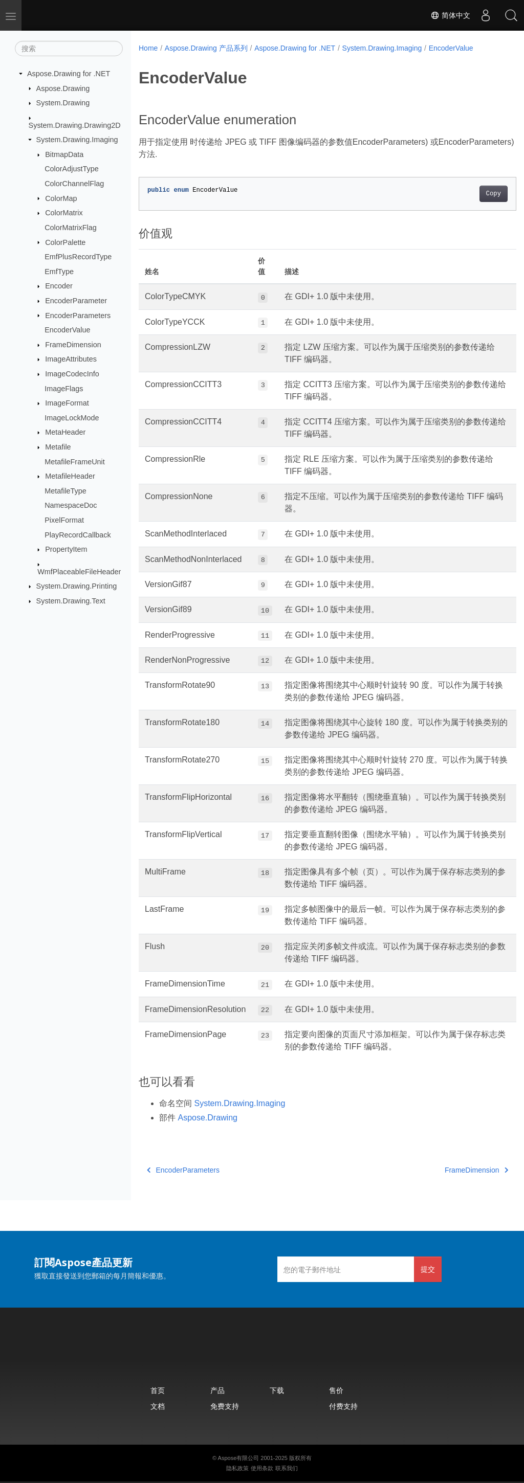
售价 (336, 1390)
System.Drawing (63, 103)
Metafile (58, 447)
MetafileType (65, 491)
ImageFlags (64, 388)
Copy (467, 193)
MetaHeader (65, 432)
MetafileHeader (70, 476)
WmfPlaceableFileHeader (79, 572)
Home (148, 48)
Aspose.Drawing (63, 88)
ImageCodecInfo (72, 374)
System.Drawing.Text (70, 601)
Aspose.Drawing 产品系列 (206, 48)
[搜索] (69, 48)
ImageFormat (67, 403)
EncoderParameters (78, 315)
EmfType (59, 271)
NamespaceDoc (71, 505)
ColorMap (61, 198)
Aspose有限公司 (238, 1458)
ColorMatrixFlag (71, 227)
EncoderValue (67, 330)
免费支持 (224, 1406)
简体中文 (450, 15)
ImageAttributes (71, 359)
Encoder (59, 286)
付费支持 (343, 1406)
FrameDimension (73, 345)
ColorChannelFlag (74, 183)
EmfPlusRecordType (78, 257)
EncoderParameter (76, 301)
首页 (157, 1390)
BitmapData (64, 154)
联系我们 (286, 1468)
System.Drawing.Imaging (77, 140)
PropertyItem (66, 549)
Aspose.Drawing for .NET (68, 74)
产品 (217, 1390)
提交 (428, 1269)
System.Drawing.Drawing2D (75, 125)
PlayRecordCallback (78, 534)
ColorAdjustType (72, 169)
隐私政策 (237, 1468)
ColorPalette (65, 242)
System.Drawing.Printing (76, 586)
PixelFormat (64, 520)
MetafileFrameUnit (75, 461)
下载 (277, 1390)
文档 (157, 1406)
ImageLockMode (72, 418)
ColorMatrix (64, 213)
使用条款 (262, 1468)
